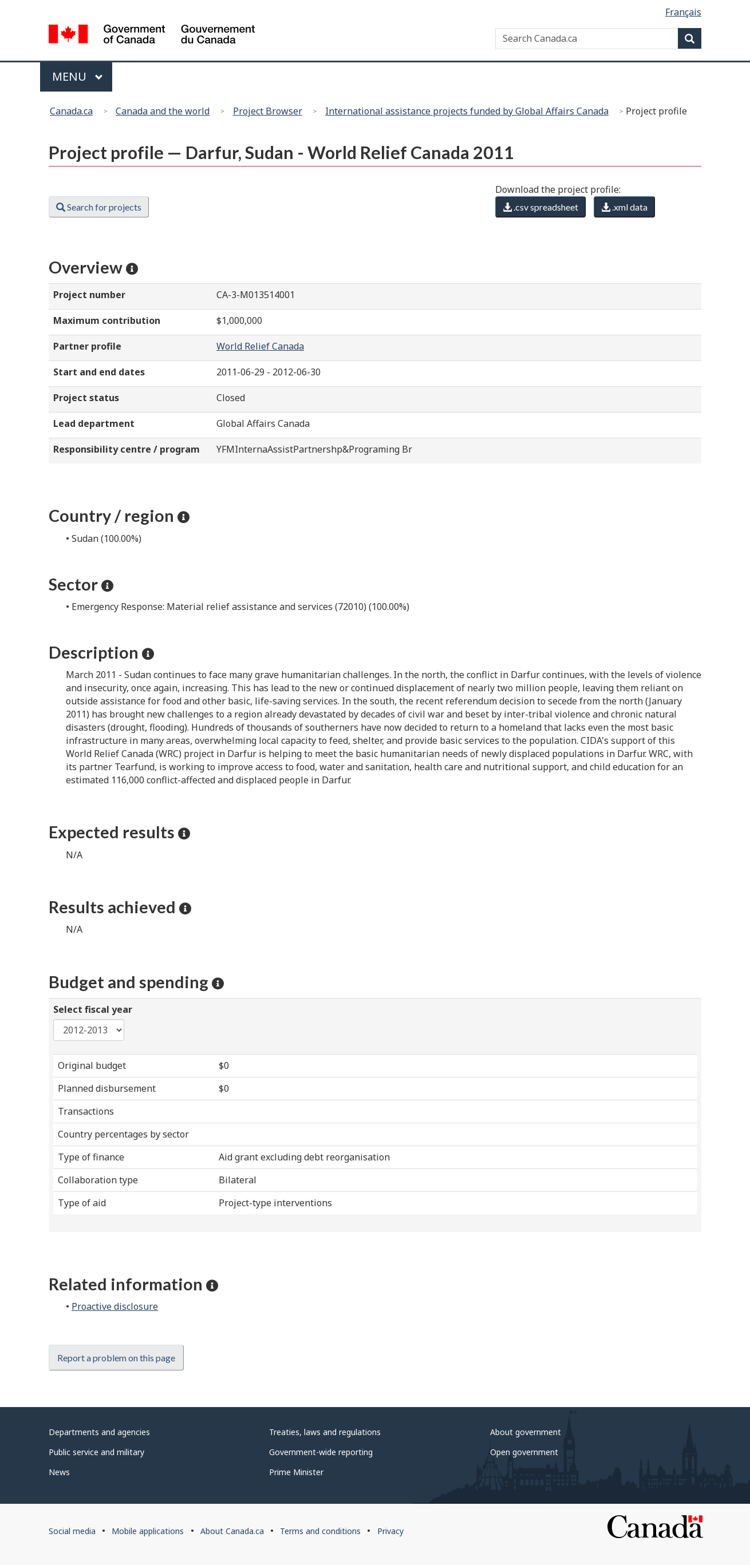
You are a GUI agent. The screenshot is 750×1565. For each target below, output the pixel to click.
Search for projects (98, 206)
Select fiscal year (92, 1009)
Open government (524, 1452)
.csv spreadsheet (540, 206)
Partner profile (87, 346)
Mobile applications (148, 1531)
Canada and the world (163, 111)
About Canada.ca (232, 1531)
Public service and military (96, 1452)
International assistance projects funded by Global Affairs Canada (467, 111)
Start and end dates (99, 372)
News (59, 1472)
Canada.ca (71, 111)
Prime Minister (296, 1472)
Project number (89, 294)
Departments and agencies (99, 1432)
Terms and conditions (320, 1531)
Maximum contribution (106, 320)
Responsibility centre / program (126, 449)
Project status (86, 397)
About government (525, 1432)
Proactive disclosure (115, 1306)
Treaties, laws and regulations (325, 1432)
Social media (72, 1531)
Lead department (94, 423)
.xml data (624, 206)
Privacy (390, 1531)
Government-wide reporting (321, 1452)
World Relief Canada (260, 346)
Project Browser (267, 111)
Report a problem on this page (116, 1357)
